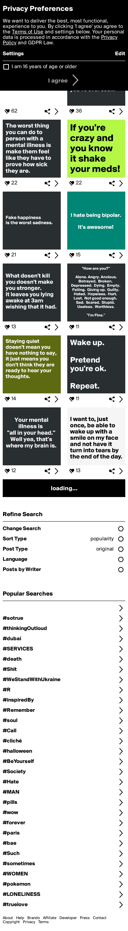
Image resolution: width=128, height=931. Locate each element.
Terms (43, 922)
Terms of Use (27, 32)
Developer (68, 918)
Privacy (29, 922)
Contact (99, 918)
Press (85, 918)
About (8, 918)
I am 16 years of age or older (44, 67)
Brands (33, 918)
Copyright (11, 922)
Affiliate (49, 918)
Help (20, 918)
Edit (120, 54)
